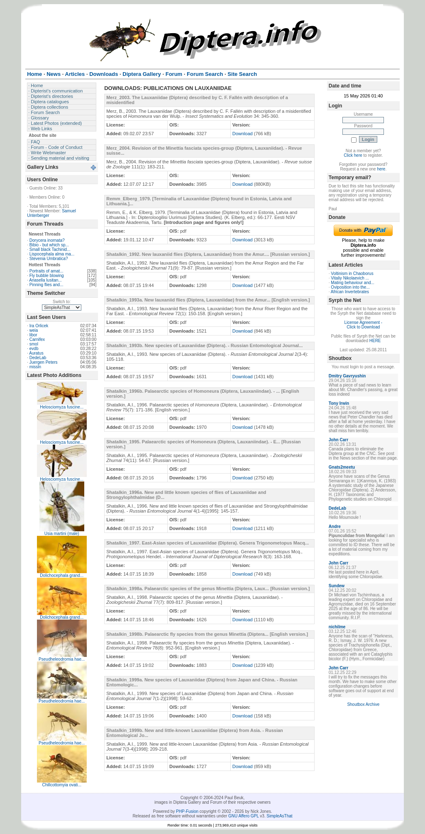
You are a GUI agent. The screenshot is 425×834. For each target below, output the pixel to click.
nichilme (337, 627)
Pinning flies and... (46, 284)
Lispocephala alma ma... (51, 254)
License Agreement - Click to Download (363, 324)
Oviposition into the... (350, 287)
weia (33, 330)
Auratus (36, 353)
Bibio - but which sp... (49, 245)
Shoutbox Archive (363, 704)
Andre (335, 526)
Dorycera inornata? (47, 240)
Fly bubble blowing (46, 275)
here (381, 169)
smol (33, 344)
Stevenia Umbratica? (48, 258)
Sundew (336, 586)
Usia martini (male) (61, 533)
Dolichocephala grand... (61, 575)
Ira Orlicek (39, 325)
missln (35, 367)
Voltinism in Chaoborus (352, 273)
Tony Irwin (339, 403)
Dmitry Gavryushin (347, 376)
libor (33, 335)
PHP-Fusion (187, 811)
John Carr (338, 440)
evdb (34, 348)
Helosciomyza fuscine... (61, 407)
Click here (353, 155)
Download (242, 133)
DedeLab (37, 357)
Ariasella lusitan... (45, 280)
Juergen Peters (43, 362)
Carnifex (37, 339)
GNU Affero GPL (243, 816)
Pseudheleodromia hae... (62, 659)
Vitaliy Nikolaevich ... (350, 278)
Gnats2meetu (342, 467)
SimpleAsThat (279, 816)
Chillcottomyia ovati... (61, 785)
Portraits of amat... (46, 271)
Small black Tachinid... (50, 249)
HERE (375, 340)
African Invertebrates (350, 291)
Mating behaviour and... (352, 282)
